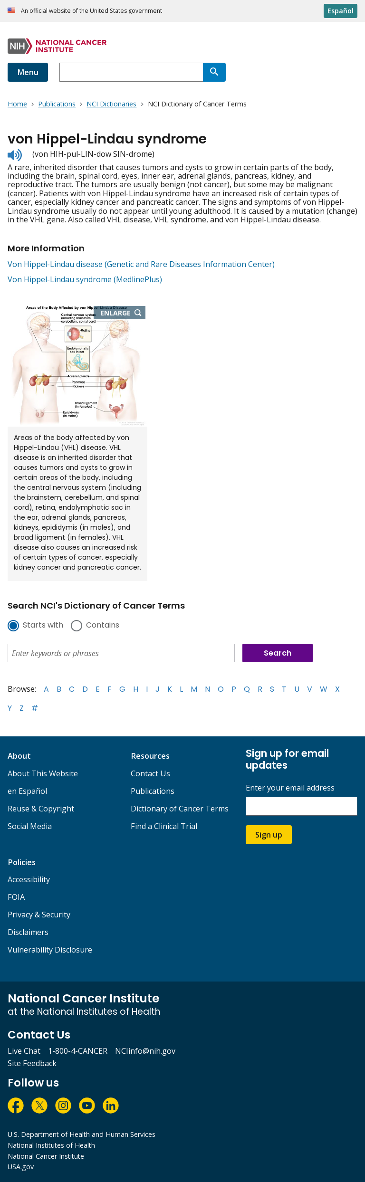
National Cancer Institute (46, 1156)
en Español (27, 791)
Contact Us (150, 773)
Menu (27, 72)
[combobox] (131, 72)
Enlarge (123, 313)
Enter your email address (290, 788)
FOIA (16, 897)
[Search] (214, 72)
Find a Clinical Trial (164, 826)
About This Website (43, 773)
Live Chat (24, 1051)
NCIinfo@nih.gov (145, 1051)
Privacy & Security (39, 914)
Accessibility (29, 879)
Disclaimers (28, 932)
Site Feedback (32, 1063)
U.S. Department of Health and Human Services (81, 1134)
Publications (152, 791)
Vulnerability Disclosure (50, 949)
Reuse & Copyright (41, 808)
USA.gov (21, 1166)
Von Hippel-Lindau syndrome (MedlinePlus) (85, 279)
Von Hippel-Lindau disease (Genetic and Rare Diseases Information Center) (141, 264)
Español (340, 10)
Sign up (268, 834)
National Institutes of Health (51, 1145)
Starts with (43, 625)
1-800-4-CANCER (77, 1051)
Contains (102, 625)
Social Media (30, 826)
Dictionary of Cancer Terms (180, 808)
